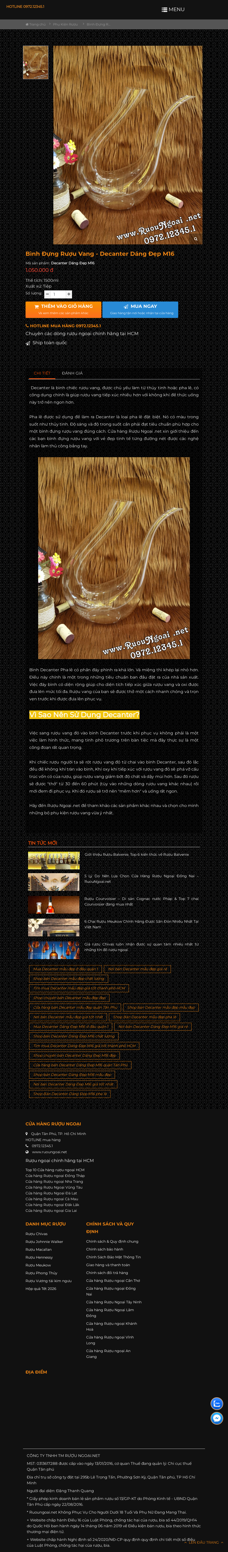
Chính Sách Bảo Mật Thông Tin (113, 1257)
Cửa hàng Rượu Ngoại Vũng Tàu (54, 1187)
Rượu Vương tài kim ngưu (49, 1281)
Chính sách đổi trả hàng (107, 1272)
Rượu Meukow (38, 1265)
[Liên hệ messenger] (216, 1418)
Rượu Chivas (37, 1234)
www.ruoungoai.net (49, 1152)
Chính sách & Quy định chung (112, 1241)
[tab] (42, 373)
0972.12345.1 (42, 1146)
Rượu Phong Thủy (41, 1273)
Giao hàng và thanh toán (108, 1265)
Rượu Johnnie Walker (44, 1241)
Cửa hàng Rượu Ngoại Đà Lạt (51, 1193)
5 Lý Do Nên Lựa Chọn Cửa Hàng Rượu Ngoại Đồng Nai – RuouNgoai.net (141, 879)
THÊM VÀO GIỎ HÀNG (63, 309)
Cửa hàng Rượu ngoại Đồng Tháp (55, 1175)
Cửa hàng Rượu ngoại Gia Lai (51, 1210)
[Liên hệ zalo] (216, 1403)
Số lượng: (34, 293)
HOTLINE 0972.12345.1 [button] (25, 6)
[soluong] (58, 294)
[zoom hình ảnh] (195, 239)
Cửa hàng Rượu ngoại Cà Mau (52, 1199)
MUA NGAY (141, 309)
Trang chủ (36, 24)
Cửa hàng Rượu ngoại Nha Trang (54, 1181)
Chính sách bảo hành (104, 1249)
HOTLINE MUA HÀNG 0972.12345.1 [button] (63, 325)
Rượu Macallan (39, 1249)
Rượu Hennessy (39, 1257)
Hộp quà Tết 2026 (41, 1288)
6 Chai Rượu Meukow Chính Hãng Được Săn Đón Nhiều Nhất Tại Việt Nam (141, 924)
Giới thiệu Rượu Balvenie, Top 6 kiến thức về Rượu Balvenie (137, 854)
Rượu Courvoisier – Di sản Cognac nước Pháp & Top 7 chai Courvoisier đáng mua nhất (141, 901)
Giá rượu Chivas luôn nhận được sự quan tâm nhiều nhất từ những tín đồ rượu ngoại (141, 947)
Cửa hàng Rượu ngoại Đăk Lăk (52, 1204)
